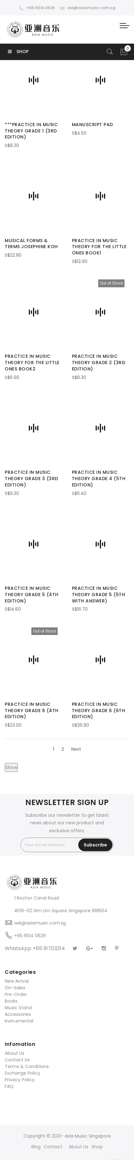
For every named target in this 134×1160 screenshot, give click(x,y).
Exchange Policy (22, 1073)
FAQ (9, 1086)
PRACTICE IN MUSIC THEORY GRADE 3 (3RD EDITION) (31, 478)
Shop (97, 1147)
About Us (14, 1053)
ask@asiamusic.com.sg (87, 7)
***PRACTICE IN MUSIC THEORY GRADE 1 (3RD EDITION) (31, 130)
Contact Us (17, 1060)
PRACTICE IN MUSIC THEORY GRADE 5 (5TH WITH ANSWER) (98, 594)
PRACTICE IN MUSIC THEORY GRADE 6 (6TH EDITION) (98, 710)
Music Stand (18, 1007)
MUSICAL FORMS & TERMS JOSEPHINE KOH (31, 243)
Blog (36, 1147)
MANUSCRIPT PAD (92, 124)
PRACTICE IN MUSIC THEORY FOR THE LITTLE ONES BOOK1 (99, 246)
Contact (53, 1147)
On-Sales (15, 988)
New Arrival (17, 981)
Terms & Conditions (27, 1066)
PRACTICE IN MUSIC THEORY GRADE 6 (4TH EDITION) (32, 710)
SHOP (18, 51)
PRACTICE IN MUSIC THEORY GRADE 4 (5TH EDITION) (99, 478)
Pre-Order (16, 994)
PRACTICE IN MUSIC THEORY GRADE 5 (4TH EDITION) (32, 594)
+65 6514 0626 (37, 7)
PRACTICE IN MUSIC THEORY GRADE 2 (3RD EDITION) (98, 362)
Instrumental (19, 1021)
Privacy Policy (20, 1080)
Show (11, 767)
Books (11, 1001)
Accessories (18, 1014)
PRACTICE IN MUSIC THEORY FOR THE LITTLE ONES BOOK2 (32, 362)
